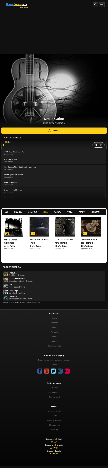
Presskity (54, 388)
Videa (70, 212)
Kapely (54, 318)
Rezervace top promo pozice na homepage (54, 360)
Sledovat (54, 130)
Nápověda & (54, 411)
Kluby (54, 337)
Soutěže (54, 341)
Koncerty (95, 212)
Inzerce (54, 365)
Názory (57, 212)
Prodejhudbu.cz (54, 392)
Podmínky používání (54, 420)
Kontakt (54, 416)
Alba (45, 212)
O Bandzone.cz (54, 425)
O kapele (32, 212)
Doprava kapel (54, 397)
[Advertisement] (54, 30)
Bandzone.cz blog (54, 346)
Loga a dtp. (54, 430)
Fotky (82, 212)
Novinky (18, 212)
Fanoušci (54, 332)
